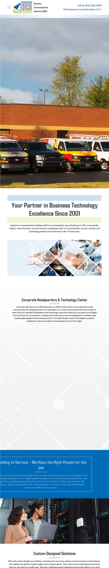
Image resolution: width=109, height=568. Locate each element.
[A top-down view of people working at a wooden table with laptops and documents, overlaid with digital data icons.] (54, 344)
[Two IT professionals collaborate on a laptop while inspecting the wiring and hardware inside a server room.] (54, 382)
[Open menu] (8, 7)
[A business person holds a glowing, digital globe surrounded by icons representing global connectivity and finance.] (54, 419)
